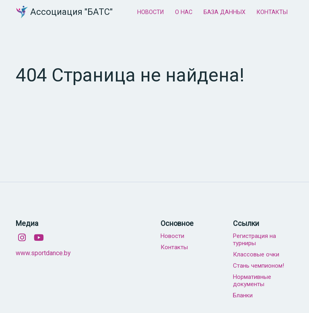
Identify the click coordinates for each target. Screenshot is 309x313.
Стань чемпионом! (258, 265)
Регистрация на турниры (254, 239)
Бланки (243, 295)
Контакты (174, 247)
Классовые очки (256, 254)
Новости (172, 236)
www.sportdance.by (43, 253)
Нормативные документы (252, 280)
